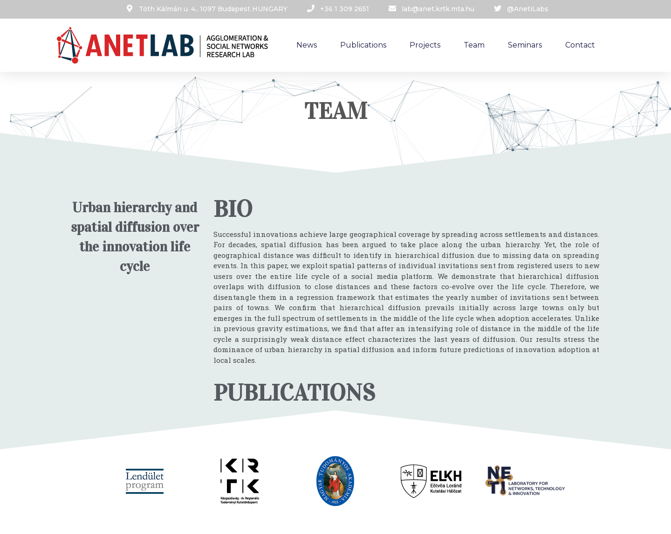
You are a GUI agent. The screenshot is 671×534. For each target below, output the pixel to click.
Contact (580, 45)
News (306, 45)
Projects (425, 45)
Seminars (525, 45)
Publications (363, 45)
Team (474, 45)
